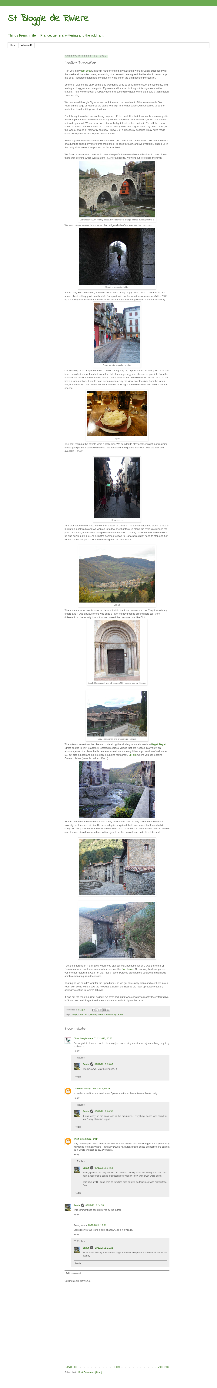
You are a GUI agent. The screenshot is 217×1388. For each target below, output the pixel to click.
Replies (81, 1057)
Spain (120, 1014)
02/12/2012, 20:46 (103, 1038)
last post (86, 70)
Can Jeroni (128, 969)
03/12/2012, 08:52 (104, 1111)
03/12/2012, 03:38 (101, 1088)
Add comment (73, 1273)
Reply (76, 1051)
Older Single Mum (83, 1038)
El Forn (133, 754)
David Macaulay (82, 1088)
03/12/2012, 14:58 (104, 1168)
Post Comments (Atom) (90, 1372)
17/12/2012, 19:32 (97, 1225)
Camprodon (83, 1014)
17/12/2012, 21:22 (104, 1248)
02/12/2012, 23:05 (104, 1064)
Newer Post (71, 1367)
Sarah (86, 1064)
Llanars (101, 1014)
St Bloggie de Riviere (48, 18)
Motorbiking (111, 1014)
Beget (154, 744)
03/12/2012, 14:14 (89, 1139)
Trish (76, 1139)
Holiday (93, 1014)
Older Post (163, 1367)
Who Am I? (26, 45)
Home (13, 45)
